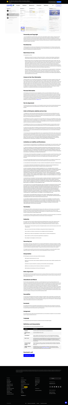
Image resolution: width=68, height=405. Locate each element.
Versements (8, 382)
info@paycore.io (38, 99)
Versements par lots (10, 384)
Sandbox (36, 384)
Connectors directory (38, 390)
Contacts (22, 385)
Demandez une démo (52, 393)
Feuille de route (23, 382)
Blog (21, 389)
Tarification (44, 5)
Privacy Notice (10, 20)
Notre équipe (23, 381)
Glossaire (22, 392)
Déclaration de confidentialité (31, 403)
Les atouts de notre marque (25, 384)
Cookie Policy (10, 23)
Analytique (8, 391)
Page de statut (37, 382)
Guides (22, 391)
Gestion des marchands (10, 388)
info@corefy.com (52, 383)
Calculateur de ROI (24, 388)
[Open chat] (65, 402)
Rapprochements (9, 389)
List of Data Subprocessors (12, 17)
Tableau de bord (9, 392)
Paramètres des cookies (43, 403)
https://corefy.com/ (26, 25)
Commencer (58, 5)
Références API (37, 381)
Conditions (37, 403)
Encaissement (9, 381)
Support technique (52, 392)
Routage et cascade (10, 385)
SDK (35, 385)
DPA (25, 403)
